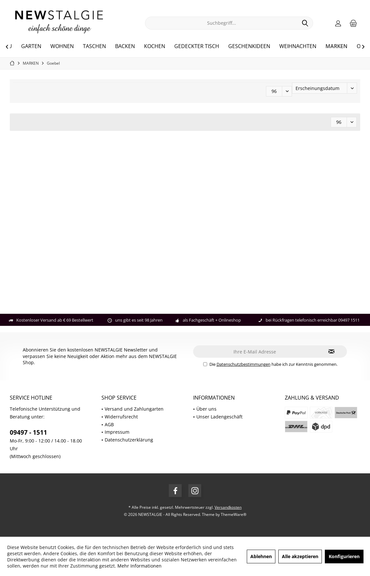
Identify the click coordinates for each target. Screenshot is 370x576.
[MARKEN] (336, 46)
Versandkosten (228, 507)
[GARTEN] (31, 46)
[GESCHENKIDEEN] (249, 46)
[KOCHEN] (154, 46)
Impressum (117, 432)
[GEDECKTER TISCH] (197, 46)
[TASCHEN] (94, 46)
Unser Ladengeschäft (219, 417)
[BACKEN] (125, 46)
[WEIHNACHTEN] (298, 46)
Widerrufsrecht (121, 417)
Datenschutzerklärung (129, 440)
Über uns (206, 409)
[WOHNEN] (62, 46)
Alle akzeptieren (300, 556)
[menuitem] (353, 23)
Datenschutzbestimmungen (244, 364)
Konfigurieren (344, 556)
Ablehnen (261, 556)
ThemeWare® (233, 514)
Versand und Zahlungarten (134, 409)
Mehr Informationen (139, 566)
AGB (109, 424)
